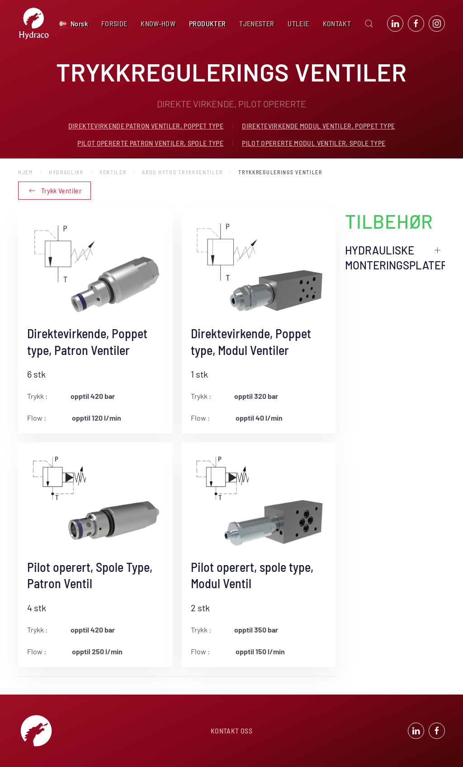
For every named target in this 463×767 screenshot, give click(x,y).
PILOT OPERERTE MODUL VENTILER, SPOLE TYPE (313, 143)
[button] (73, 23)
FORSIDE (114, 23)
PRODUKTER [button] (207, 23)
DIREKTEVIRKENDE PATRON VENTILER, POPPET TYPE (145, 125)
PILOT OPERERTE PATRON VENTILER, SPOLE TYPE (150, 143)
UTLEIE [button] (298, 23)
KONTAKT (337, 23)
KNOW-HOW (158, 23)
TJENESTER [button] (256, 23)
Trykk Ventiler (54, 190)
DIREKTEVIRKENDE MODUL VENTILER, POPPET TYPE (318, 125)
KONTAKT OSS (231, 732)
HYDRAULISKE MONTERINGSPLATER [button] (395, 258)
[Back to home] (34, 23)
